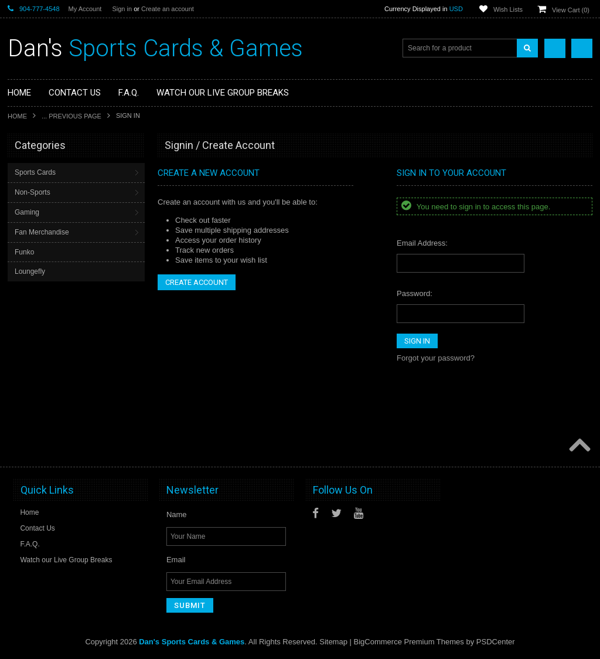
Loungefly (30, 271)
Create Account (196, 282)
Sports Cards (35, 172)
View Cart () (570, 9)
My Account (85, 8)
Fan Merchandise (42, 232)
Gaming (27, 212)
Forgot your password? (436, 358)
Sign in (122, 8)
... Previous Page (71, 116)
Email (176, 559)
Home (17, 116)
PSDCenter (495, 641)
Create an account (167, 8)
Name (176, 514)
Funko (24, 252)
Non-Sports (32, 192)
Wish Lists (508, 9)
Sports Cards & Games (155, 48)
